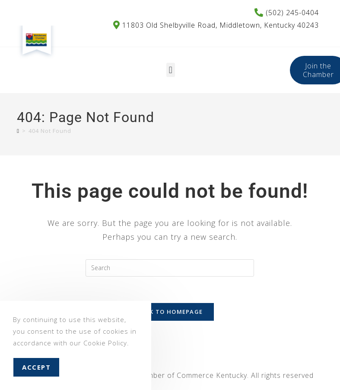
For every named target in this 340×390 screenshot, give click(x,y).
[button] (170, 70)
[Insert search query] (170, 268)
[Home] (18, 131)
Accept (36, 367)
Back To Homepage (170, 312)
